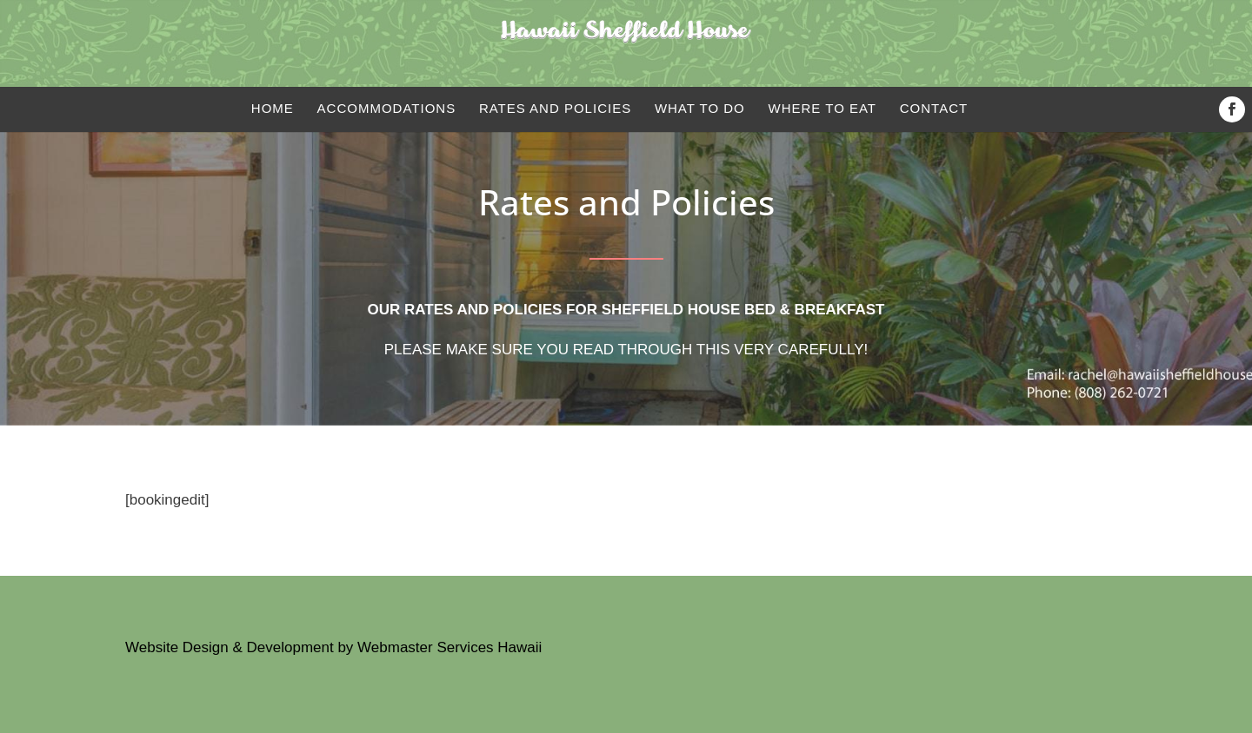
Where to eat (823, 108)
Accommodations (386, 108)
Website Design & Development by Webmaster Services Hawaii (333, 647)
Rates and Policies (555, 108)
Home (272, 108)
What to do (700, 108)
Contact (934, 108)
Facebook (1235, 109)
